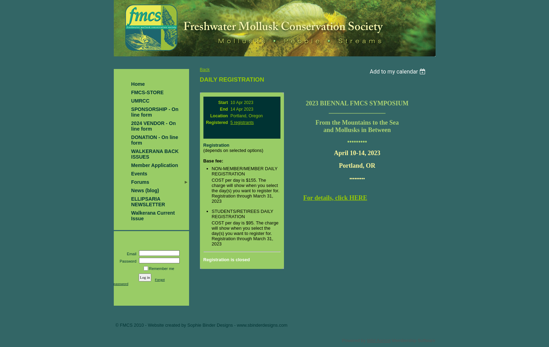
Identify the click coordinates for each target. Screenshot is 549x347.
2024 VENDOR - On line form (153, 126)
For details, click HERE (335, 197)
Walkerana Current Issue (153, 215)
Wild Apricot (379, 340)
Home (138, 84)
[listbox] (399, 71)
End (224, 109)
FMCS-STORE (147, 92)
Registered (217, 122)
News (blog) (145, 190)
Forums (140, 182)
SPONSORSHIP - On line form (155, 112)
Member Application (154, 165)
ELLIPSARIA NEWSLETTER (148, 201)
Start (223, 102)
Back (205, 69)
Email (130, 254)
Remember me (161, 268)
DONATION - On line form (154, 140)
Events (139, 173)
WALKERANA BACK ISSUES (155, 154)
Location (219, 115)
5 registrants (242, 122)
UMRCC (140, 101)
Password (126, 261)
